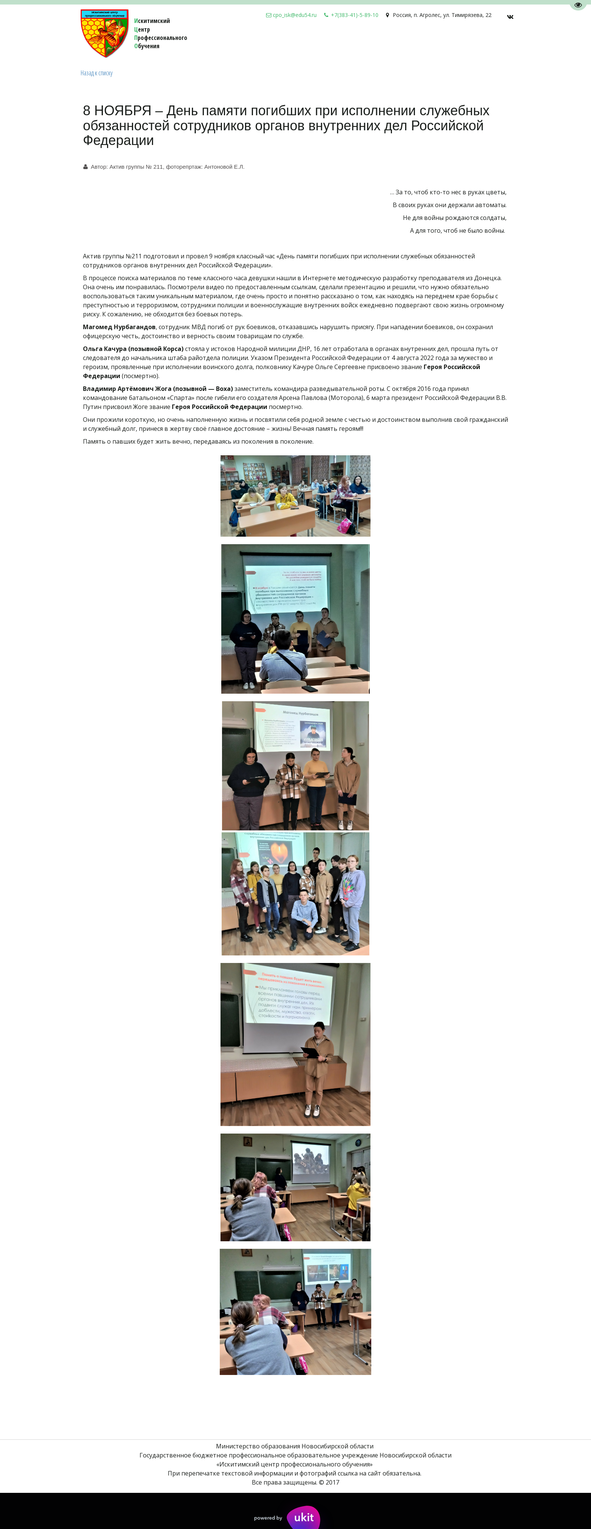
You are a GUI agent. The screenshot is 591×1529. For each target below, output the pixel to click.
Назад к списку (97, 72)
